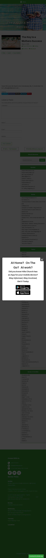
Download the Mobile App (36, 556)
